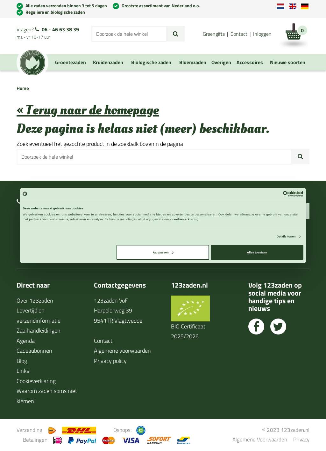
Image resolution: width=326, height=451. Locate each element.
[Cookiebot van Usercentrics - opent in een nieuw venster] (275, 194)
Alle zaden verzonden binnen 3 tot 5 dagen (66, 5)
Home (23, 88)
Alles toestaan (257, 252)
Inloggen (262, 34)
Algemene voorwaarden (122, 350)
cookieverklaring (186, 219)
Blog (22, 361)
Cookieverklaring (36, 381)
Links (23, 370)
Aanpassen (163, 252)
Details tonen (286, 236)
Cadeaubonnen (34, 350)
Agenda (26, 340)
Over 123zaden (35, 300)
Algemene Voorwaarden (259, 439)
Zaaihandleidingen (38, 330)
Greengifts (214, 34)
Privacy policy (110, 361)
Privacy (301, 439)
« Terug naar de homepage (88, 110)
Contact (238, 34)
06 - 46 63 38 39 (60, 29)
